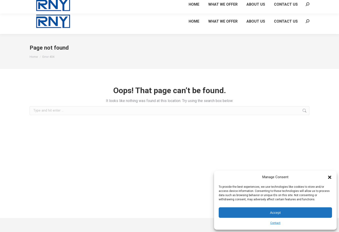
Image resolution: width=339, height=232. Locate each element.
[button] (329, 177)
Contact (275, 223)
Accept (275, 213)
